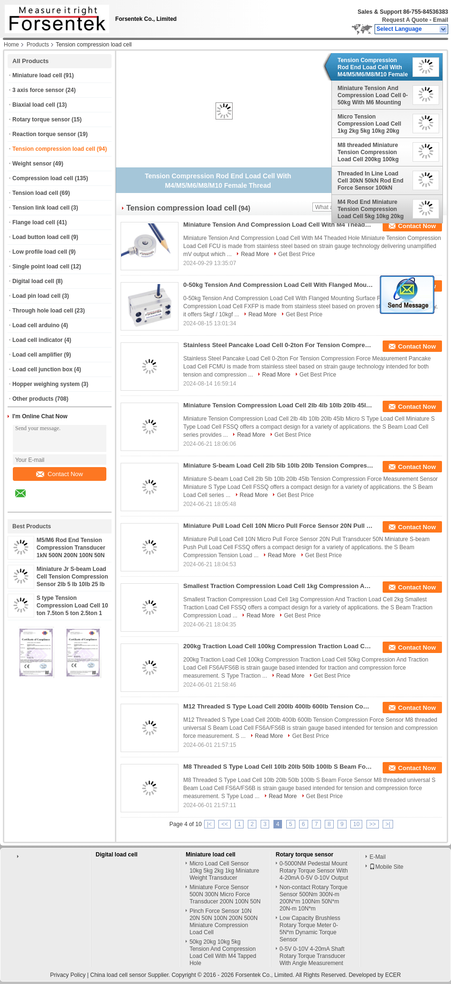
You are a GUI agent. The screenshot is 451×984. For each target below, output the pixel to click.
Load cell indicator (37, 340)
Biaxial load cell (33, 104)
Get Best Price (296, 254)
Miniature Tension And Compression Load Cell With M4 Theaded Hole (278, 224)
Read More (255, 254)
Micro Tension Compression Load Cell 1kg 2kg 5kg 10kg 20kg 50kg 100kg (369, 123)
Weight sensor (31, 163)
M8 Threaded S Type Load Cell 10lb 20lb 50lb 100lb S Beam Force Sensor (278, 766)
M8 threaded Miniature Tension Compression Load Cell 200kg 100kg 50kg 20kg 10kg (368, 152)
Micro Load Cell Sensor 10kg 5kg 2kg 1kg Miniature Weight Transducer (224, 870)
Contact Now (59, 474)
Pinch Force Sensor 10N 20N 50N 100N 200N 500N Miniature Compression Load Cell (223, 922)
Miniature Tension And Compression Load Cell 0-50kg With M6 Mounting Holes (373, 95)
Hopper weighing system (46, 384)
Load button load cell (41, 237)
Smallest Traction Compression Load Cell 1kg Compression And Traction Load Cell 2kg (278, 585)
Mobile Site (386, 867)
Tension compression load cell (53, 149)
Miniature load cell (37, 75)
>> (372, 824)
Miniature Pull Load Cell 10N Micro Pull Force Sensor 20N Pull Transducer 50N (278, 525)
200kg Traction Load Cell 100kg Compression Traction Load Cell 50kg (278, 646)
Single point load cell (40, 266)
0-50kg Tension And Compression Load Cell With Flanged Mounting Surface (278, 284)
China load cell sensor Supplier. (130, 975)
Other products (33, 398)
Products (38, 44)
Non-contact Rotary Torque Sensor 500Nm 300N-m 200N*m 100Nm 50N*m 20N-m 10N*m (314, 898)
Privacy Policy (67, 975)
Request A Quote (405, 20)
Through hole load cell (42, 310)
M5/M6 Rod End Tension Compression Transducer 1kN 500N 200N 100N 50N (71, 548)
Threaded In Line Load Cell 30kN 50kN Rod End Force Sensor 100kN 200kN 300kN (371, 180)
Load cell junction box (42, 369)
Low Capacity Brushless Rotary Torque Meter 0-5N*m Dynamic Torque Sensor (310, 929)
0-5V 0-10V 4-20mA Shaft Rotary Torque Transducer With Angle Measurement (313, 956)
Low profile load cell (39, 251)
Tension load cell (35, 193)
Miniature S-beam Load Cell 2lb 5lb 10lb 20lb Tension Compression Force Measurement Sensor (278, 465)
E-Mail (377, 857)
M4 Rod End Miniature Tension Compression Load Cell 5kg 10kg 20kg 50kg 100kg (371, 209)
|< (209, 824)
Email (440, 20)
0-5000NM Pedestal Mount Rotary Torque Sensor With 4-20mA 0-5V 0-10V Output (314, 870)
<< (224, 824)
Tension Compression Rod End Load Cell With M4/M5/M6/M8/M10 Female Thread (373, 67)
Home (11, 44)
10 (356, 824)
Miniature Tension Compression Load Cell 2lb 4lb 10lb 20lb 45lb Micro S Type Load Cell (278, 405)
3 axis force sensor (38, 90)
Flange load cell (33, 222)
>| (387, 824)
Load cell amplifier (37, 354)
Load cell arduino (35, 325)
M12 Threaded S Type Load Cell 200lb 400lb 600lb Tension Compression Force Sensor (278, 706)
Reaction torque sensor (44, 134)
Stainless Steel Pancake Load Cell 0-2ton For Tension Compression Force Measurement (278, 345)
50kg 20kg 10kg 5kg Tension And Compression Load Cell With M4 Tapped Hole (222, 952)
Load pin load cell (36, 296)
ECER (393, 975)
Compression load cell (42, 178)
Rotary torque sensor (41, 119)
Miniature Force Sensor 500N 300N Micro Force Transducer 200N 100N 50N (225, 894)
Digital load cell (33, 281)
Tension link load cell (40, 207)
